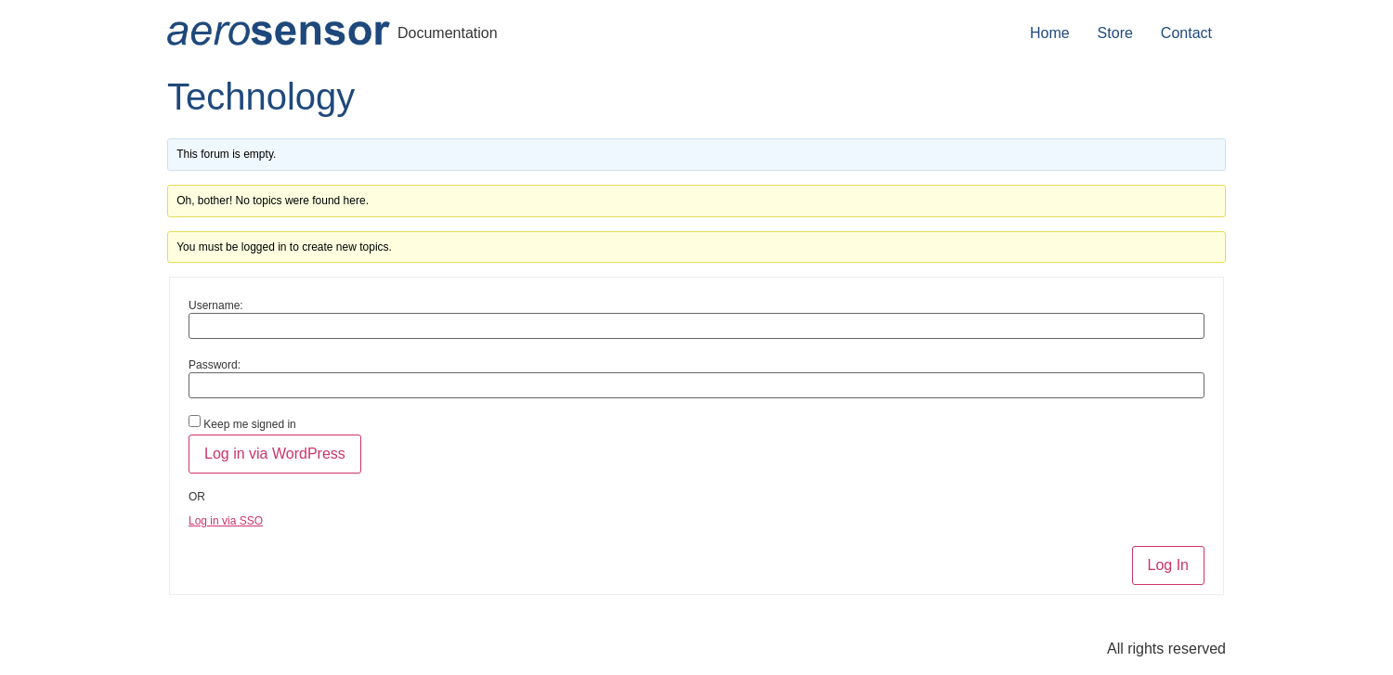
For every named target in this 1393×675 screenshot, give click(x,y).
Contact (1186, 33)
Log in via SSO (226, 520)
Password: (215, 364)
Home (1050, 33)
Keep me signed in (249, 424)
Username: (216, 305)
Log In (1168, 565)
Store (1115, 33)
